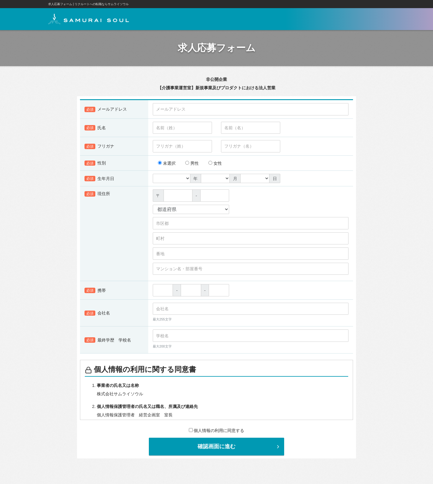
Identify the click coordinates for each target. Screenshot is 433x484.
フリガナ (99, 148)
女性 (215, 164)
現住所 (97, 195)
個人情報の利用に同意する (216, 432)
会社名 (97, 314)
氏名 (95, 129)
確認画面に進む (239, 448)
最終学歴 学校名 (107, 341)
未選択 (167, 164)
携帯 (95, 292)
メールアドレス (105, 111)
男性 (192, 164)
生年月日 (99, 180)
